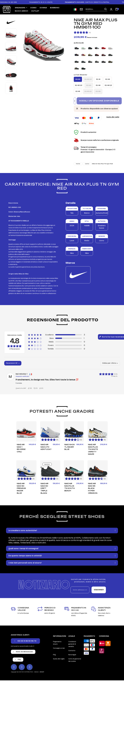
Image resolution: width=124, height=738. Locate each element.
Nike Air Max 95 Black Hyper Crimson (92, 488)
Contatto (71, 651)
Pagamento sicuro (57, 643)
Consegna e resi (59, 648)
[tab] (62, 530)
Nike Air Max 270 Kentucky (46, 447)
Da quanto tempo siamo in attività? (25, 555)
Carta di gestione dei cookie (74, 660)
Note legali (72, 655)
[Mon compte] (111, 9)
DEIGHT (42, 672)
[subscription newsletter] (81, 9)
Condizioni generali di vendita (72, 644)
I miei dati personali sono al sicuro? (25, 563)
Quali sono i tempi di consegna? (23, 548)
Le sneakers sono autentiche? (22, 530)
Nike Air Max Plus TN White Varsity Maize (93, 449)
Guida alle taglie (112, 117)
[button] (25, 641)
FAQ (54, 655)
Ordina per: (106, 363)
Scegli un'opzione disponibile (99, 101)
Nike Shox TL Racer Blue (69, 447)
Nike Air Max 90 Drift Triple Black (44, 488)
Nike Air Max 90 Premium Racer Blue (21, 488)
